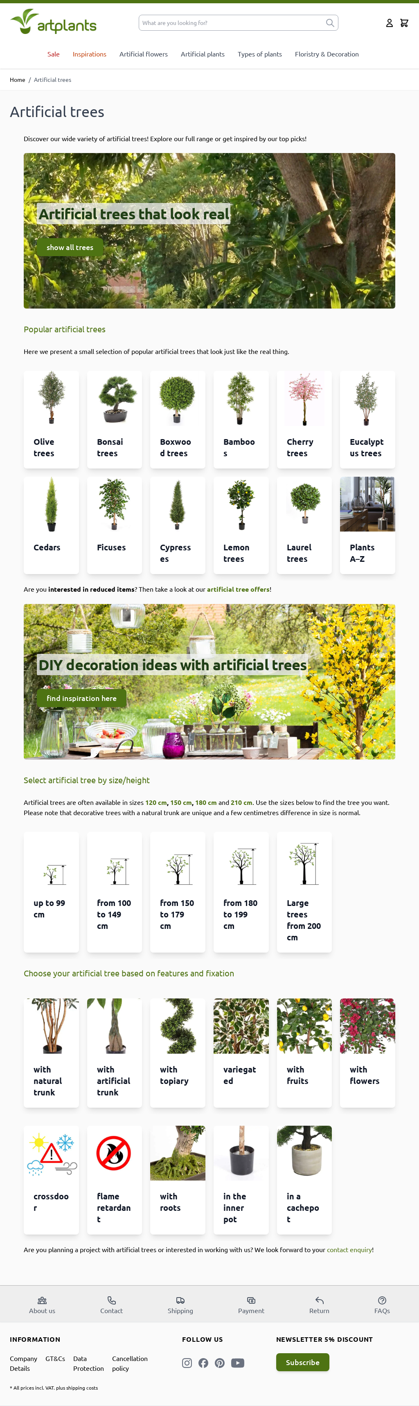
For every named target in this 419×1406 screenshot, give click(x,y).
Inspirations (89, 54)
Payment (251, 1305)
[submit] (330, 23)
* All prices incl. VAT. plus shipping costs (54, 1387)
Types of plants (260, 54)
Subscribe (303, 1362)
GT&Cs (55, 1358)
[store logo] (53, 21)
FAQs (382, 1305)
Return (319, 1305)
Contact (111, 1305)
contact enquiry (349, 1249)
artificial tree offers (238, 589)
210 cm (241, 802)
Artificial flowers (143, 54)
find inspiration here (82, 698)
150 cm (181, 802)
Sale (53, 54)
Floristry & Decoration (327, 54)
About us (42, 1305)
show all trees (70, 247)
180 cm (206, 802)
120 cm (156, 802)
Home (17, 79)
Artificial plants (203, 54)
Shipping (180, 1305)
